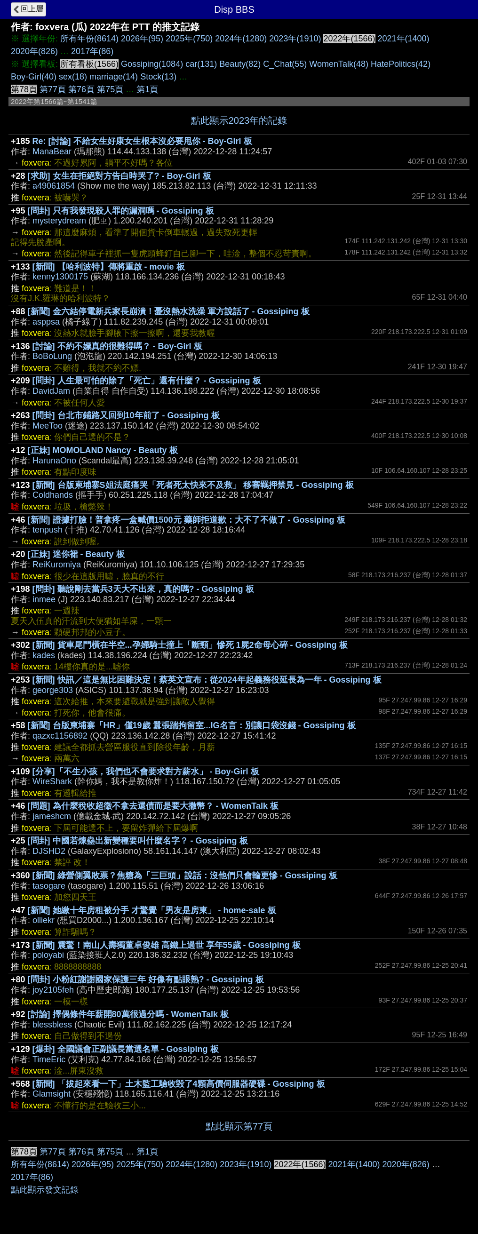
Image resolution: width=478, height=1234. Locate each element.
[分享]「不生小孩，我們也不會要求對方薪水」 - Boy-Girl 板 (145, 771)
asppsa (46, 321)
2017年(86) (92, 51)
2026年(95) (142, 38)
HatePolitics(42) (400, 64)
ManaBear (52, 151)
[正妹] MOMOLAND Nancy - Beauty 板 (103, 450)
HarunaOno (54, 460)
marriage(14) (113, 76)
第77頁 (53, 89)
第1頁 (147, 89)
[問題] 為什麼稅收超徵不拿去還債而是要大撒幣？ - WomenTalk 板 (153, 806)
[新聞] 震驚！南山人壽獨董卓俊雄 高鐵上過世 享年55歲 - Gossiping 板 (166, 945)
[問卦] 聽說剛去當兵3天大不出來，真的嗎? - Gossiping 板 (143, 589)
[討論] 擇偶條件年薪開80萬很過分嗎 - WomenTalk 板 (128, 1014)
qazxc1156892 (60, 735)
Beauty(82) (240, 64)
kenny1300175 (60, 276)
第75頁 (110, 89)
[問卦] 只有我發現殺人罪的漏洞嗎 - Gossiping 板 (121, 210)
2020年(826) (34, 51)
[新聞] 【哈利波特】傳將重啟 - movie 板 (108, 266)
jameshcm (51, 816)
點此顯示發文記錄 (45, 1189)
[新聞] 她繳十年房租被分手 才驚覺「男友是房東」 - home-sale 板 (152, 910)
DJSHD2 (48, 851)
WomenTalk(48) (338, 64)
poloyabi (48, 955)
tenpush (47, 529)
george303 (52, 690)
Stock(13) (158, 76)
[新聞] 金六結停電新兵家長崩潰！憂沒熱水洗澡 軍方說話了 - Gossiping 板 (169, 311)
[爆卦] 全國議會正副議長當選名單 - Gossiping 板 (125, 1049)
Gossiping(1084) (152, 64)
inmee (44, 599)
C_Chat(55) (285, 64)
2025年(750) (189, 38)
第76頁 (81, 89)
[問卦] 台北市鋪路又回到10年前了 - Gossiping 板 (126, 415)
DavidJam (51, 391)
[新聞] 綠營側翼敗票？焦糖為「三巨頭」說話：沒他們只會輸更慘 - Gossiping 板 (184, 875)
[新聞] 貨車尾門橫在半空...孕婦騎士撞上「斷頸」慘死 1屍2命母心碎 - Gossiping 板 (190, 645)
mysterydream (59, 220)
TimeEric (48, 1059)
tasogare (48, 886)
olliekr (43, 920)
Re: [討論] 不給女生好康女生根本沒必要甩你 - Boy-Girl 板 (142, 141)
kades (43, 655)
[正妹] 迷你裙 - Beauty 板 (76, 554)
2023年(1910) (295, 38)
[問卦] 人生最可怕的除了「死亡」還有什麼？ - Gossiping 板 (146, 380)
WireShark (52, 781)
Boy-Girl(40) (33, 76)
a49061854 (53, 186)
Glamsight (51, 1094)
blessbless (52, 1024)
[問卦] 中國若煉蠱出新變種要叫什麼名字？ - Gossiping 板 (138, 840)
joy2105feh (53, 990)
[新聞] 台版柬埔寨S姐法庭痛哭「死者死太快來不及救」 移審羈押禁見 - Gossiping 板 (193, 485)
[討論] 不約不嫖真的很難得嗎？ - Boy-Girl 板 (117, 346)
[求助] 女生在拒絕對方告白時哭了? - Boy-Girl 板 (119, 176)
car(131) (201, 64)
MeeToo (47, 425)
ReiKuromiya (56, 564)
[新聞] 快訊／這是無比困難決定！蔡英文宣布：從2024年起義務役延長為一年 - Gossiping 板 (207, 680)
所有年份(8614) (89, 38)
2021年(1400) (404, 38)
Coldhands (52, 495)
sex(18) (73, 76)
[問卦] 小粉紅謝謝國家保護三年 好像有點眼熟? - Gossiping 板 (146, 979)
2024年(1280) (241, 38)
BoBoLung (52, 356)
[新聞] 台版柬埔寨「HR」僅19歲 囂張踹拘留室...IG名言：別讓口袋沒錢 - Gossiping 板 (192, 725)
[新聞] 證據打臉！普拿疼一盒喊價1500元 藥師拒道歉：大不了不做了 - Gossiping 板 (186, 520)
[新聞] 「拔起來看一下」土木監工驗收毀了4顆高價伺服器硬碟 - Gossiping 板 (178, 1084)
